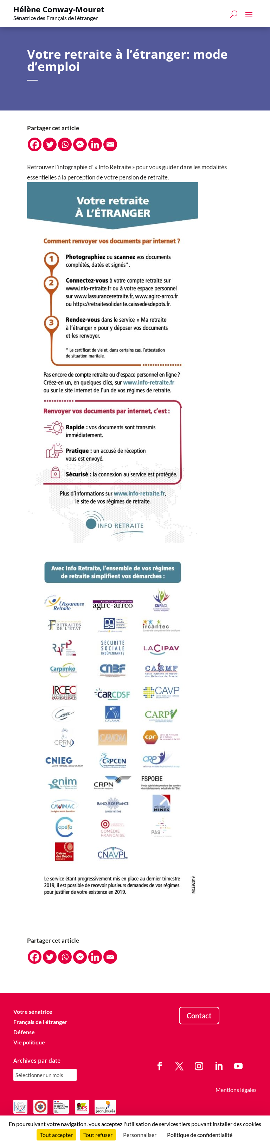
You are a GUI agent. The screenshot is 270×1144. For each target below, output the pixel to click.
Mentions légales (236, 1089)
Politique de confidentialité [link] (199, 1134)
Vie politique (29, 1042)
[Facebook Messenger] (80, 144)
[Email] (110, 144)
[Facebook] (34, 144)
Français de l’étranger (40, 1021)
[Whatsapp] (65, 144)
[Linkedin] (95, 144)
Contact (199, 1015)
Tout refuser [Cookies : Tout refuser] (97, 1134)
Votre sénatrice (32, 1011)
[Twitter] (50, 144)
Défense (24, 1032)
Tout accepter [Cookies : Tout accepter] (56, 1134)
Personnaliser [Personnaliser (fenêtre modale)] (139, 1134)
